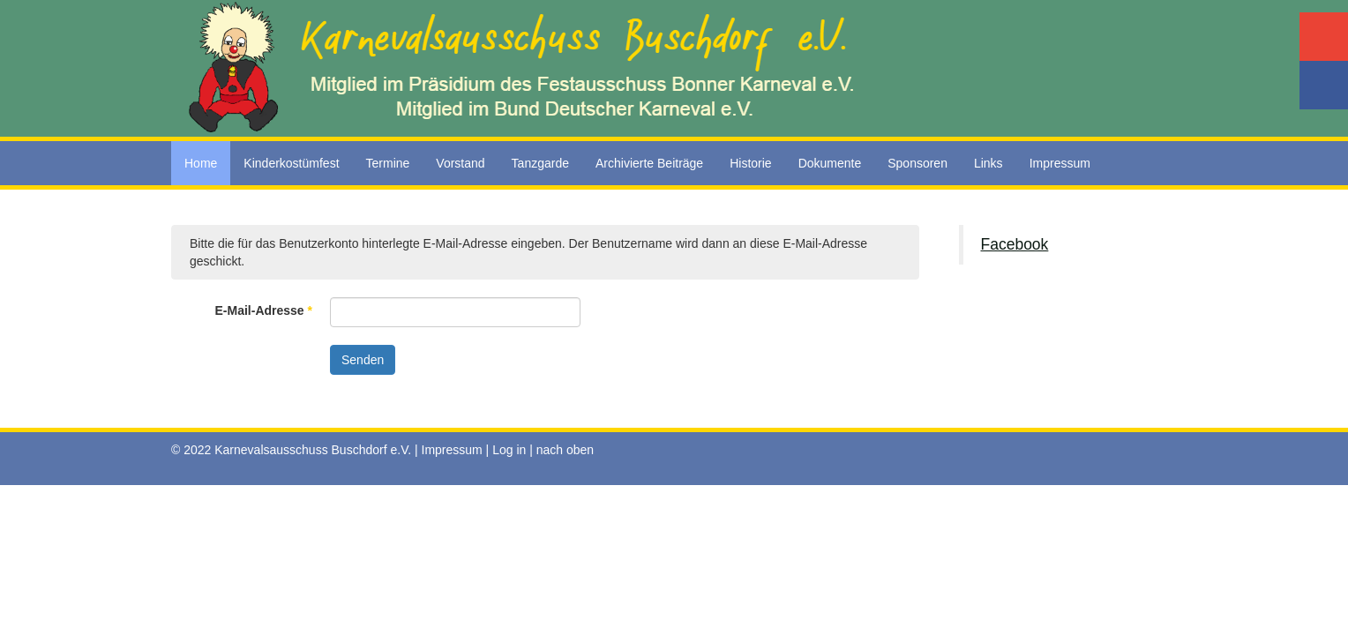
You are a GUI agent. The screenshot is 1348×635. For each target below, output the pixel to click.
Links (988, 163)
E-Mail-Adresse (264, 310)
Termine (388, 163)
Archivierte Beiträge (649, 163)
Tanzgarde (540, 163)
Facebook (1015, 244)
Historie (750, 163)
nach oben (565, 450)
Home (200, 163)
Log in (509, 450)
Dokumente (830, 163)
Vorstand (460, 163)
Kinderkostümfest (291, 163)
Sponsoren (917, 163)
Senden (362, 360)
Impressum (1060, 163)
